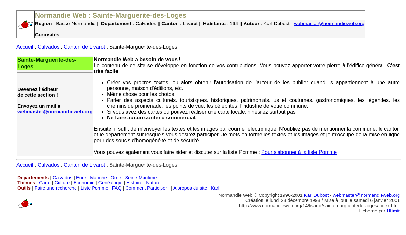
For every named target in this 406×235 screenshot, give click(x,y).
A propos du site (190, 188)
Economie (84, 182)
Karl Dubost (316, 195)
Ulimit (393, 210)
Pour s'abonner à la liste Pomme (299, 152)
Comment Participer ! (147, 188)
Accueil (24, 47)
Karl (215, 188)
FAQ (117, 188)
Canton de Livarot (84, 47)
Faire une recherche (56, 188)
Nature (153, 182)
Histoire (134, 182)
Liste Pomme (94, 188)
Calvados (48, 47)
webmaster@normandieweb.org (329, 23)
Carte (44, 182)
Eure (81, 177)
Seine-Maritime (141, 177)
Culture (62, 182)
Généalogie (110, 182)
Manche (98, 177)
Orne (116, 177)
